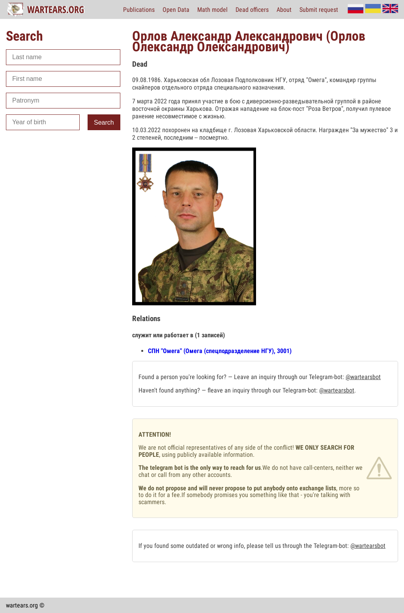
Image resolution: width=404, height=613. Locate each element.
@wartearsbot (363, 377)
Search (104, 122)
